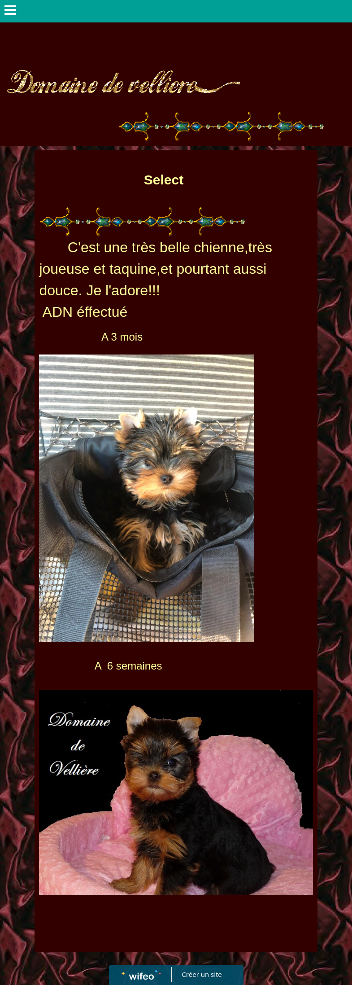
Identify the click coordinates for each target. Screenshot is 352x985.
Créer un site (202, 974)
